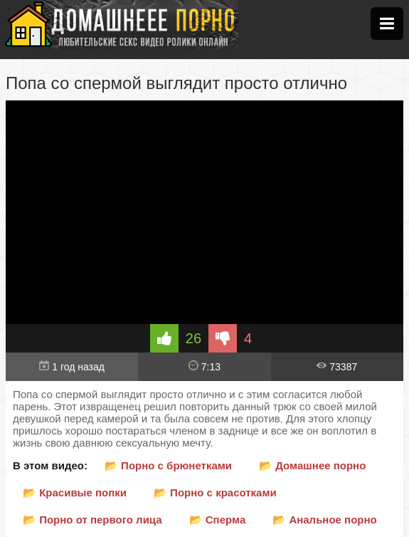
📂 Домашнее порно (312, 465)
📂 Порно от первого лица (92, 519)
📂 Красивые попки (75, 492)
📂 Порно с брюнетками (168, 465)
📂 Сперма (217, 519)
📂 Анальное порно (324, 519)
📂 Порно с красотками (215, 492)
